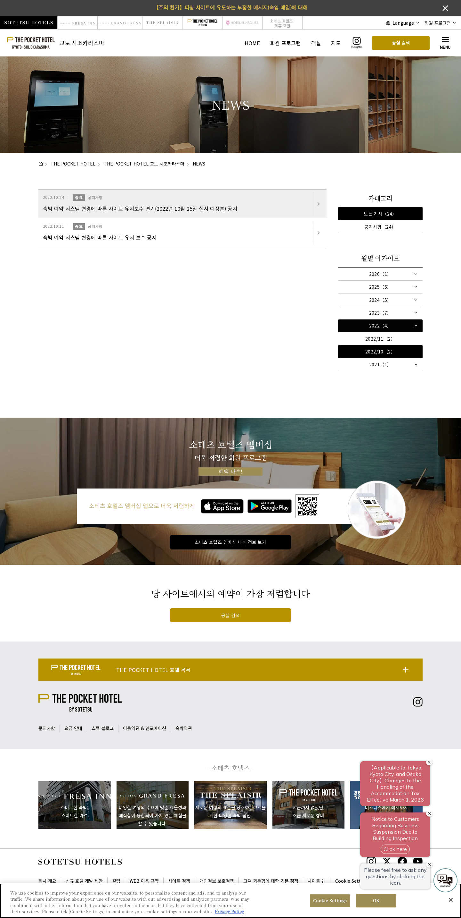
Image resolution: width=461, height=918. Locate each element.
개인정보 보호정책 (216, 881)
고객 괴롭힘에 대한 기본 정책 (270, 881)
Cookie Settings (352, 881)
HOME (252, 43)
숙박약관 (183, 728)
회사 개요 (47, 881)
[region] (230, 900)
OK (376, 900)
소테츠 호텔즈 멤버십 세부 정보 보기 (230, 542)
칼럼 (116, 881)
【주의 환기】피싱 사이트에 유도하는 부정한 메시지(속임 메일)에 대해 (230, 7)
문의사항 (46, 728)
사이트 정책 (179, 881)
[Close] (451, 900)
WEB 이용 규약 (144, 881)
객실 (316, 43)
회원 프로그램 (285, 43)
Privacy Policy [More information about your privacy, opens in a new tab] (229, 911)
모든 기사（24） (380, 213)
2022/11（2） (380, 339)
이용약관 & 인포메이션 (144, 728)
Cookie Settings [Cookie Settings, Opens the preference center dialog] (330, 900)
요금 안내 (73, 728)
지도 (336, 43)
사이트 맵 (317, 881)
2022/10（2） (380, 351)
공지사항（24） (380, 227)
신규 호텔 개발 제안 (84, 881)
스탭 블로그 (103, 728)
